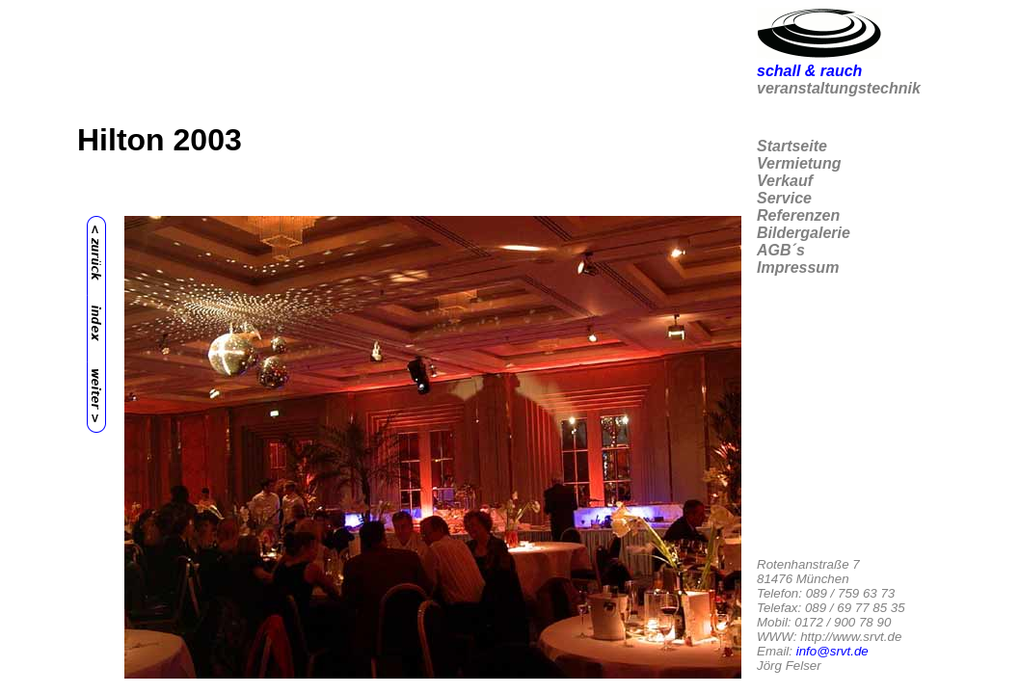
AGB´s (781, 250)
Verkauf (785, 181)
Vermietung (799, 163)
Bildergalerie (803, 233)
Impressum (798, 267)
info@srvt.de (832, 651)
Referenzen (798, 215)
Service (784, 198)
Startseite (792, 146)
